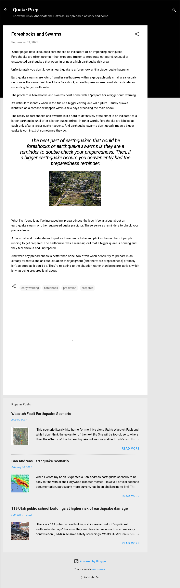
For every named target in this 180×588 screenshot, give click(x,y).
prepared (87, 288)
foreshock (51, 288)
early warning (30, 288)
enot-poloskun (98, 569)
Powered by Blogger (90, 561)
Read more (130, 448)
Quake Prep (25, 10)
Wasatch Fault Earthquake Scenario (41, 414)
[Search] (174, 11)
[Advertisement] (164, 86)
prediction (69, 288)
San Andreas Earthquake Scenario (40, 461)
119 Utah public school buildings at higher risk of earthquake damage (69, 508)
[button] (136, 35)
